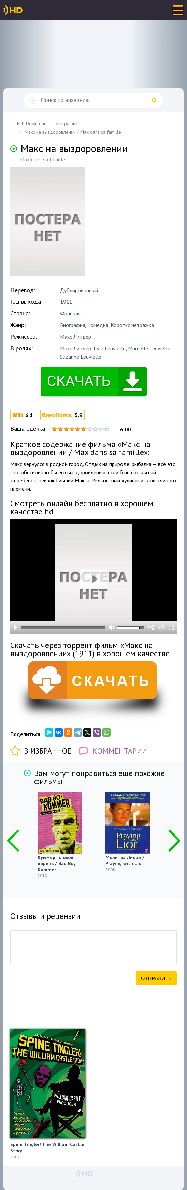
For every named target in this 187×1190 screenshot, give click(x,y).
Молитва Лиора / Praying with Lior (124, 860)
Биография (72, 324)
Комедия (97, 324)
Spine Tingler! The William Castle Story (47, 1147)
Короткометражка (132, 324)
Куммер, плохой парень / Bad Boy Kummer (56, 863)
